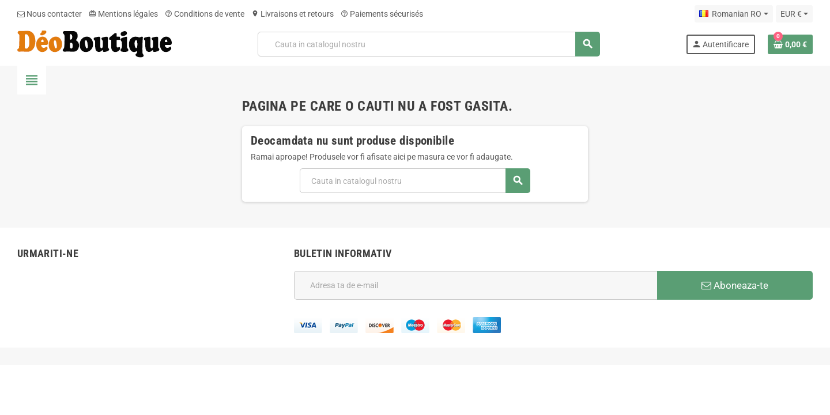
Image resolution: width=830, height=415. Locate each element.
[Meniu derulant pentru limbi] (733, 13)
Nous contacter (49, 13)
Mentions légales (123, 13)
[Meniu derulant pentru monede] (794, 13)
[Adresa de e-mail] (475, 285)
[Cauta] (429, 44)
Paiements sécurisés (382, 13)
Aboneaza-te (734, 285)
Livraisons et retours (292, 13)
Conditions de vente (204, 13)
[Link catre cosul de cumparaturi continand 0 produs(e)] (790, 44)
